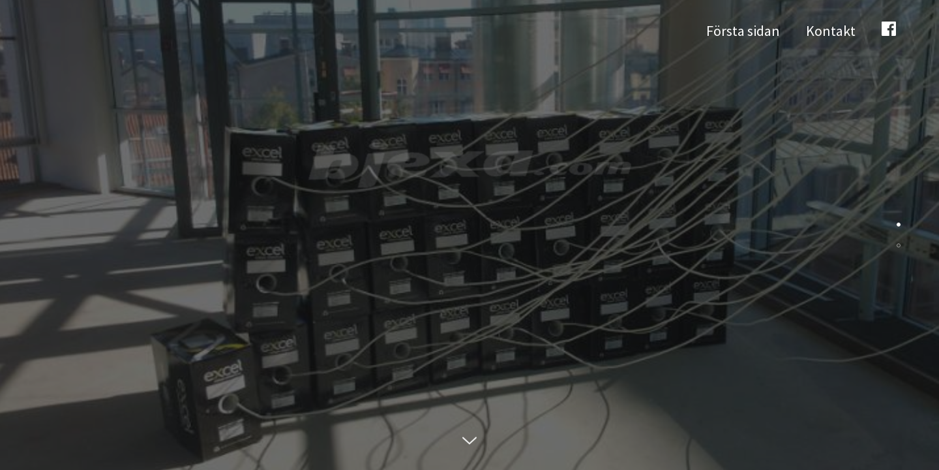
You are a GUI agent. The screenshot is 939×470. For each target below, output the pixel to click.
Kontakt (831, 31)
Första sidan (743, 31)
